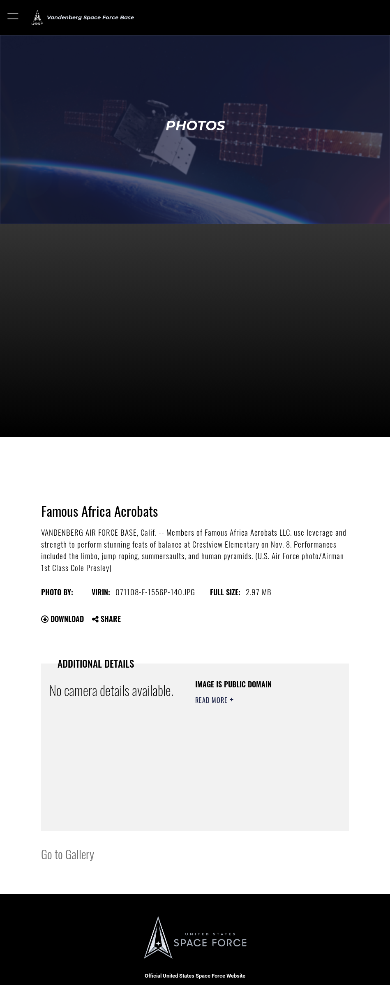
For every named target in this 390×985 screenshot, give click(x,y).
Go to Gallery (67, 853)
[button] (13, 17)
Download (62, 618)
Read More (212, 700)
